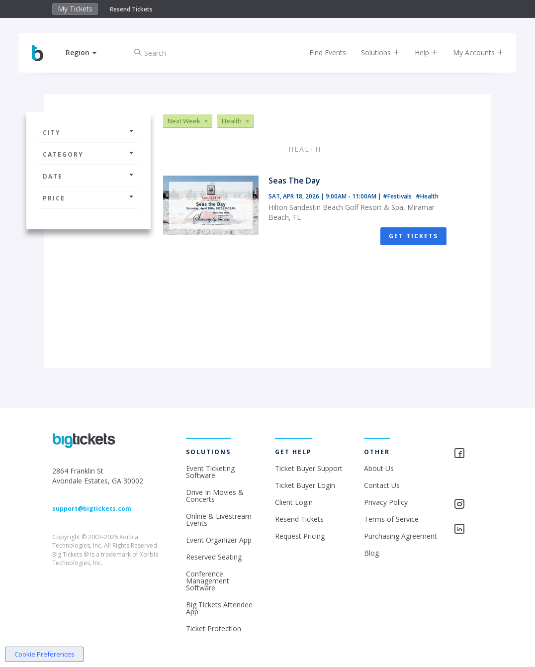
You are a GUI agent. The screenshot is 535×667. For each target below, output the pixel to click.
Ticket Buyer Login (305, 485)
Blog (371, 553)
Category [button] (88, 154)
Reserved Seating (214, 557)
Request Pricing (300, 536)
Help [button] (419, 52)
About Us (379, 468)
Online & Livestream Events (219, 519)
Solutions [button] (373, 52)
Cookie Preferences (44, 654)
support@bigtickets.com (91, 508)
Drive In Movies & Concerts (215, 495)
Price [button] (88, 198)
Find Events (320, 52)
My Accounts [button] (471, 52)
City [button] (88, 132)
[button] (88, 52)
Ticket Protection (213, 628)
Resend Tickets (131, 9)
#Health (427, 196)
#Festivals (398, 196)
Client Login (294, 502)
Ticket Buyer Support (309, 468)
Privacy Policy (386, 502)
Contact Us (382, 485)
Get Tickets (413, 236)
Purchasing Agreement (400, 536)
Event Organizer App (219, 540)
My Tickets (75, 8)
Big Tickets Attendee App (219, 608)
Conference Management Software (207, 580)
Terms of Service (391, 519)
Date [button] (88, 176)
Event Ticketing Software (210, 472)
